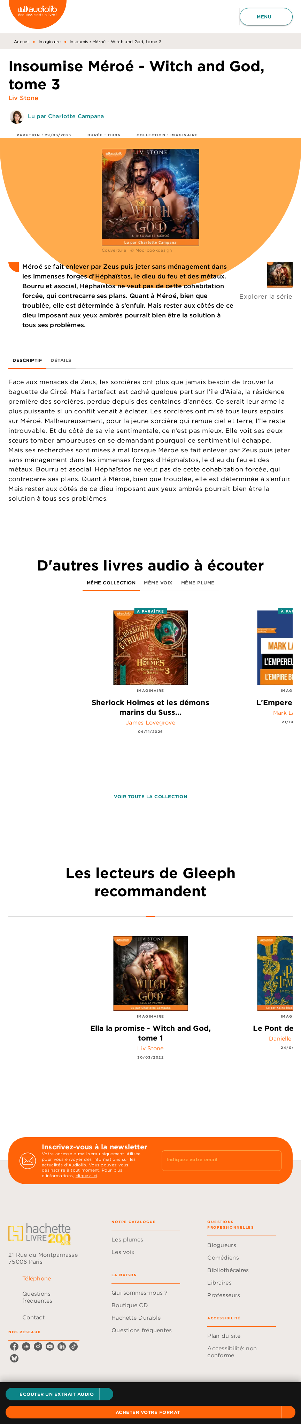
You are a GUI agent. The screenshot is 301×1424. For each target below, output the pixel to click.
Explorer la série (266, 296)
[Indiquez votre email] (213, 1160)
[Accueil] (37, 16)
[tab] (27, 360)
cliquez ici (86, 1176)
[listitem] (14, 1346)
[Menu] (266, 16)
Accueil (22, 41)
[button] (59, 1394)
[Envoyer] (273, 1160)
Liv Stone (23, 98)
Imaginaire (50, 41)
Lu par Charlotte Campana (66, 116)
